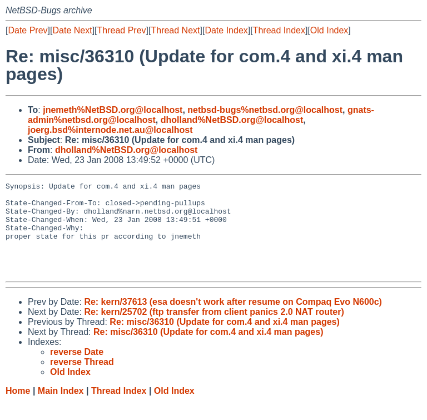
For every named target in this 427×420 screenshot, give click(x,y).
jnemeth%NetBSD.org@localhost (112, 110)
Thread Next (175, 30)
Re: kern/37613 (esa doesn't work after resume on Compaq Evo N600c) (233, 320)
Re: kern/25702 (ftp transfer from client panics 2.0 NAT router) (214, 330)
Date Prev (27, 30)
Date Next (72, 30)
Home (18, 409)
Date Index (226, 30)
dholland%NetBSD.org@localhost (232, 120)
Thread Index (279, 30)
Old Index (329, 30)
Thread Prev (121, 30)
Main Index (61, 409)
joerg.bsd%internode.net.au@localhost (110, 130)
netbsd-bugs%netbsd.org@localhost (264, 110)
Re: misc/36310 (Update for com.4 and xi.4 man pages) (224, 340)
